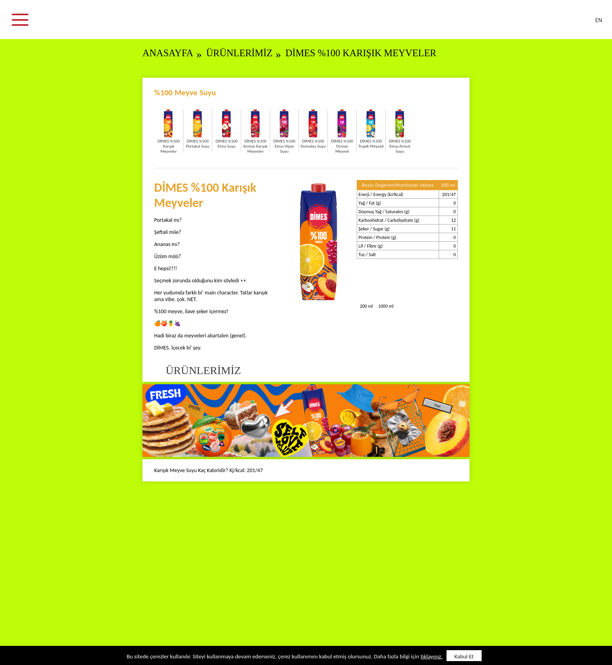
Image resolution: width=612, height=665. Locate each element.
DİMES (310, 23)
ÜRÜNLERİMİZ (240, 53)
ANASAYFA (168, 53)
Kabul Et (464, 656)
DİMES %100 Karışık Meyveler (363, 53)
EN (598, 20)
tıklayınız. (431, 656)
